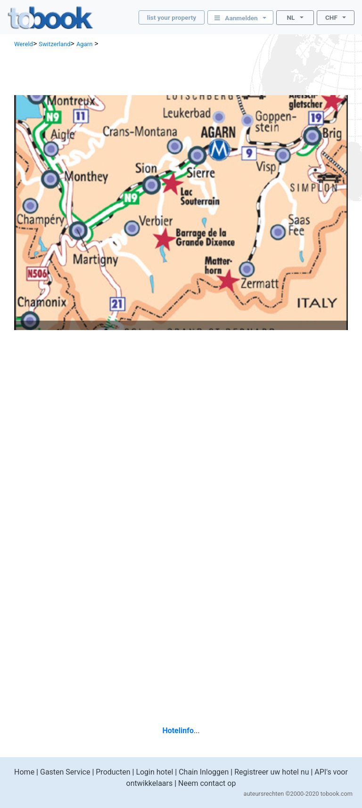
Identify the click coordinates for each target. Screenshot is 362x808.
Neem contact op (207, 783)
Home (24, 772)
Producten (113, 772)
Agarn (84, 44)
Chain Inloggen (204, 772)
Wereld (23, 44)
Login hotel (154, 772)
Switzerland (54, 44)
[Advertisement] (181, 70)
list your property (171, 17)
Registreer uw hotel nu (271, 772)
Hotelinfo (178, 730)
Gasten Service (65, 772)
